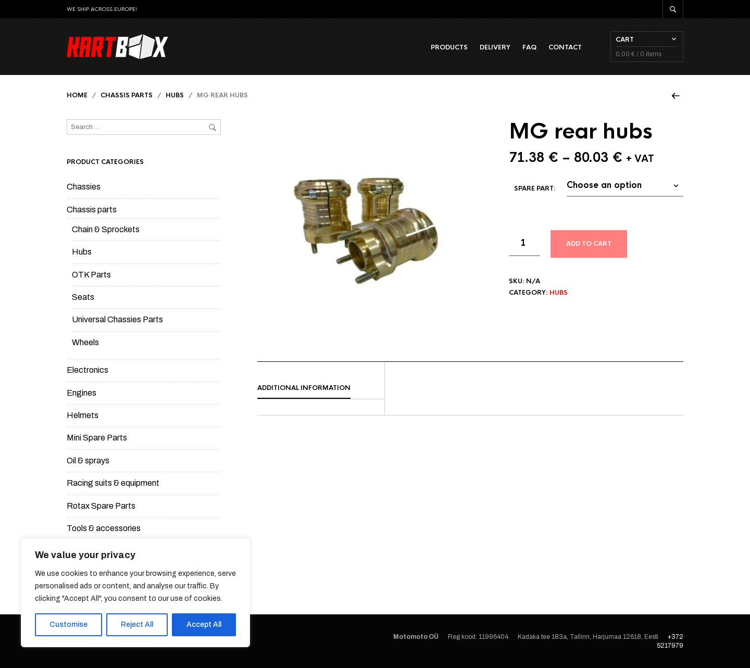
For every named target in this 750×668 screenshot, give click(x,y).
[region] (135, 592)
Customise (68, 624)
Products (449, 47)
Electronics (87, 369)
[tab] (320, 388)
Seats (83, 297)
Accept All (203, 624)
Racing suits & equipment (113, 482)
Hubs (175, 95)
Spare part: (535, 189)
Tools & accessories (104, 528)
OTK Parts (91, 274)
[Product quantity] (524, 244)
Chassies (84, 186)
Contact (565, 47)
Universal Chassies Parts (117, 320)
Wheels (85, 342)
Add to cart (588, 244)
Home (77, 95)
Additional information (304, 388)
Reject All (137, 624)
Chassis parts (127, 95)
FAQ (529, 47)
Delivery (495, 47)
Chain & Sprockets (106, 229)
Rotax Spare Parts (101, 505)
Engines (81, 392)
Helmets (82, 415)
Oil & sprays (88, 460)
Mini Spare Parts (97, 437)
